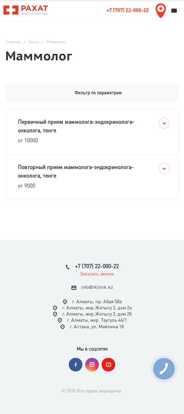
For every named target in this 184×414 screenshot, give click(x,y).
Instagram (92, 364)
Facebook (75, 364)
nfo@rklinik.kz (97, 287)
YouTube (108, 364)
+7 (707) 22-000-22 (127, 10)
